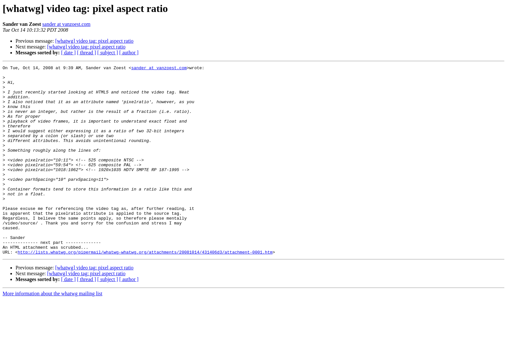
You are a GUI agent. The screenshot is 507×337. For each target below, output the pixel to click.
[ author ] (129, 52)
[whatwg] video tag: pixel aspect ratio (94, 41)
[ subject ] (107, 52)
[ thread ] (86, 52)
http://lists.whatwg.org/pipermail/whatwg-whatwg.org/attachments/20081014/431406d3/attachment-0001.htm (145, 290)
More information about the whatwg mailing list (52, 331)
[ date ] (68, 52)
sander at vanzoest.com (66, 24)
